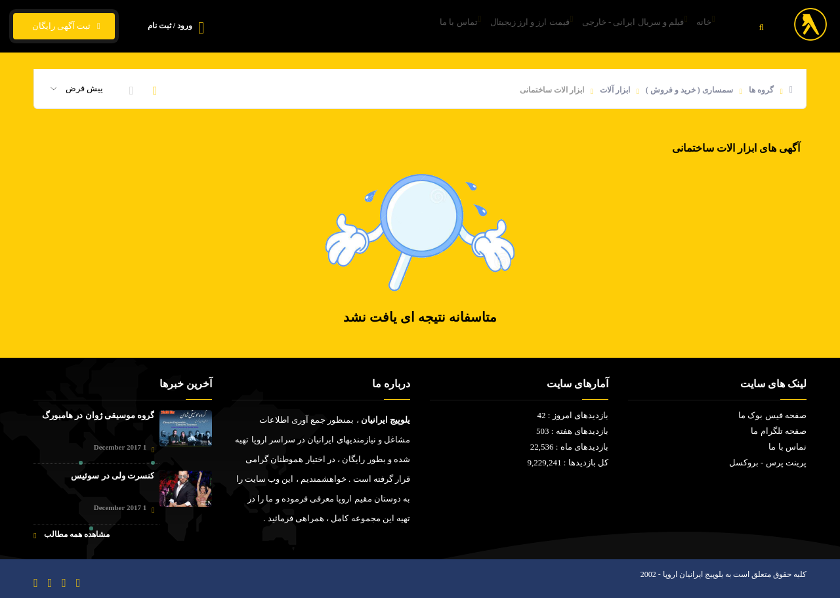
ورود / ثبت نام (170, 25)
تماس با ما (410, 27)
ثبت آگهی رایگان (64, 26)
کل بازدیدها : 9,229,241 (568, 462)
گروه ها (761, 90)
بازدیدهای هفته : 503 (572, 431)
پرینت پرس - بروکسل (768, 462)
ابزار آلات (615, 90)
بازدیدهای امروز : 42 (572, 415)
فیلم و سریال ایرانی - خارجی (613, 27)
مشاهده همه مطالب (71, 535)
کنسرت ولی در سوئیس (112, 476)
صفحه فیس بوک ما (772, 415)
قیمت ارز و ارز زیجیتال (496, 27)
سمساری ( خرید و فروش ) (689, 90)
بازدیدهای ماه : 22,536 (569, 447)
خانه (698, 27)
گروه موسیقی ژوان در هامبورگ (98, 415)
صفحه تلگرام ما (779, 431)
